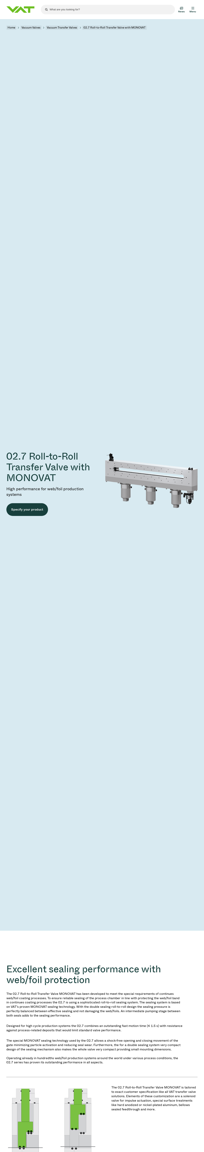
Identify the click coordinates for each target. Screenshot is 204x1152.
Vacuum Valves (31, 27)
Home (11, 27)
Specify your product (27, 509)
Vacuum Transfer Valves (62, 27)
